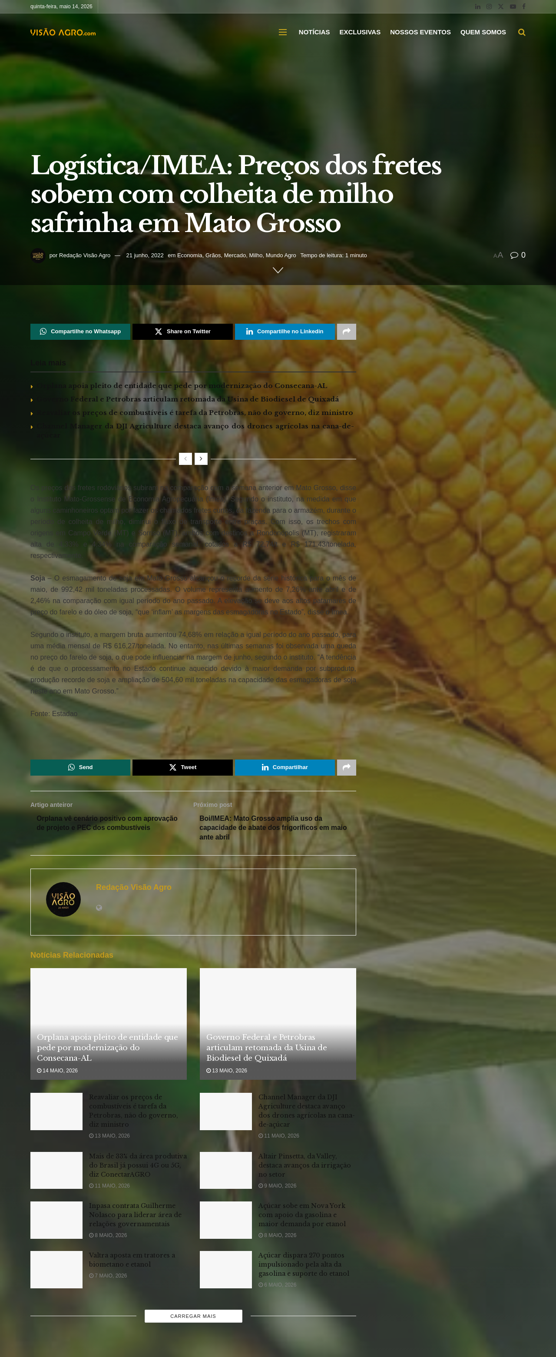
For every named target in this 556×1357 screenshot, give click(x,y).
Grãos (213, 255)
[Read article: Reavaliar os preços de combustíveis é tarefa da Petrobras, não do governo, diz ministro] (56, 1113)
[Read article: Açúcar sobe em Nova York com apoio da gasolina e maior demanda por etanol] (226, 1222)
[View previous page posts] (185, 459)
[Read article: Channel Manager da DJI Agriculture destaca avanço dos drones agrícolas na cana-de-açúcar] (226, 1113)
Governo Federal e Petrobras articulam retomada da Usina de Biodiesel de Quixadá (187, 399)
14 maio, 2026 (57, 1073)
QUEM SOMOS (483, 32)
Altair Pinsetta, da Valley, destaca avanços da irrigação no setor (304, 1167)
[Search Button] (522, 32)
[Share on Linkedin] (285, 332)
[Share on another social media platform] (346, 332)
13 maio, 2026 (226, 1073)
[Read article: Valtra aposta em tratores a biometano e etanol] (56, 1272)
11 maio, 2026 (278, 1138)
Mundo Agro (281, 255)
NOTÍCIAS (314, 32)
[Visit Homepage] (63, 32)
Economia (189, 255)
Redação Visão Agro (84, 255)
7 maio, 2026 (108, 1278)
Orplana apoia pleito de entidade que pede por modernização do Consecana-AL (182, 386)
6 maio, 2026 (277, 1287)
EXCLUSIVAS (360, 32)
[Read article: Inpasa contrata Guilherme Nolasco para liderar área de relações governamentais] (56, 1222)
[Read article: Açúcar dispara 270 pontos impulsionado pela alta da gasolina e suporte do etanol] (226, 1272)
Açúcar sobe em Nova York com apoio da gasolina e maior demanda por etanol (302, 1217)
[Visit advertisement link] (193, 734)
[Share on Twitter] (182, 332)
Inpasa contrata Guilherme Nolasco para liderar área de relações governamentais (135, 1217)
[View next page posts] (201, 459)
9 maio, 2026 (277, 1187)
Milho (255, 255)
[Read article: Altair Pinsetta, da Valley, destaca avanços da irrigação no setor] (226, 1172)
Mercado (235, 255)
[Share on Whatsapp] (80, 332)
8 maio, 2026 (108, 1237)
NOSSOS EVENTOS (420, 32)
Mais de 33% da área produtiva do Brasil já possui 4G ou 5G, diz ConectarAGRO (138, 1167)
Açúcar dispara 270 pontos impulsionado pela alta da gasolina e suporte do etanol (303, 1267)
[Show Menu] (283, 32)
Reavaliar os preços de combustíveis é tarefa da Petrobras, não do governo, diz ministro (194, 413)
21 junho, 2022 (145, 255)
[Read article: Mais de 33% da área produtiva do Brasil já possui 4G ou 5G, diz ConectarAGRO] (56, 1172)
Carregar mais (193, 1318)
